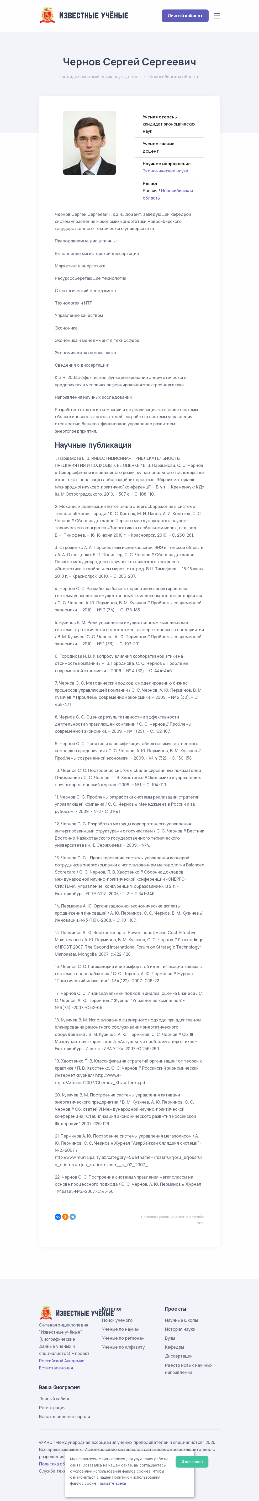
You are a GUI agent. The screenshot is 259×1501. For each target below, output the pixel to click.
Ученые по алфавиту (123, 1347)
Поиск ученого (117, 1320)
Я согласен (192, 1461)
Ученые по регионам (123, 1338)
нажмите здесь (112, 1483)
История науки (180, 1329)
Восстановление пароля (64, 1416)
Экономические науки (165, 171)
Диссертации (179, 1356)
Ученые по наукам (121, 1329)
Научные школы (181, 1320)
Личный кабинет (185, 15)
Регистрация (52, 1407)
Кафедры (174, 1347)
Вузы (170, 1338)
